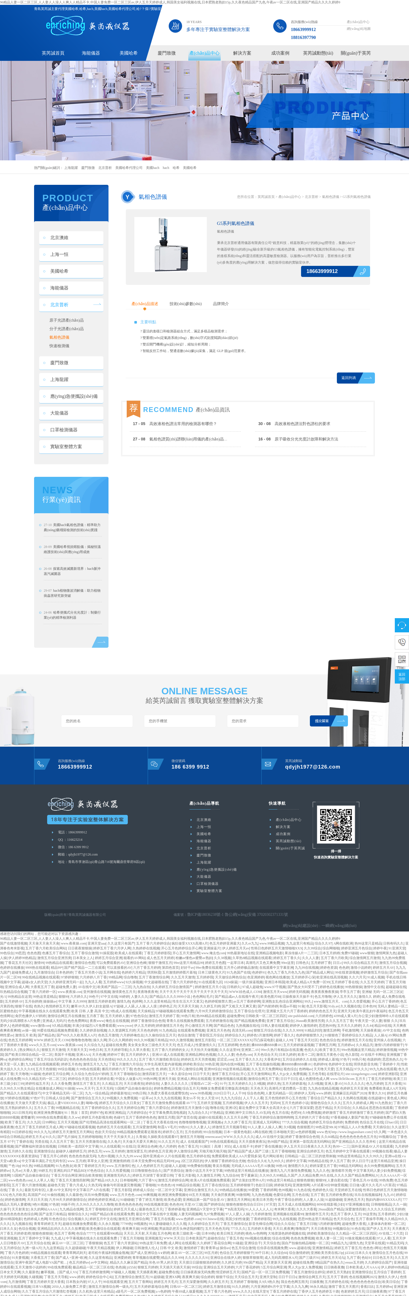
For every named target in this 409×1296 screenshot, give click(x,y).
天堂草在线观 (374, 1235)
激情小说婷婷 (360, 960)
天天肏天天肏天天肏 (44, 936)
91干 (223, 1076)
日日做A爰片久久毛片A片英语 (372, 1177)
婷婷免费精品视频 (167, 1081)
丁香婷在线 (24, 1134)
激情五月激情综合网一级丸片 (110, 1279)
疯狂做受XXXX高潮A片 (190, 936)
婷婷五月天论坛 (333, 1250)
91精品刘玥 (313, 1023)
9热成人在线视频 (123, 1003)
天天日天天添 (37, 1192)
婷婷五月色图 (215, 955)
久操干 (5, 1202)
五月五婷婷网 (228, 1037)
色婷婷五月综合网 (55, 1066)
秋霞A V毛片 (167, 1119)
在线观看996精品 (109, 1226)
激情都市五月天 (317, 1206)
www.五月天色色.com (125, 1187)
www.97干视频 (275, 979)
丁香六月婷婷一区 (42, 984)
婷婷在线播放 (142, 1293)
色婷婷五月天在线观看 (114, 1119)
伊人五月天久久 (345, 989)
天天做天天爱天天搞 (30, 1095)
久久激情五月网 (208, 1168)
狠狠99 (64, 989)
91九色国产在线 (239, 965)
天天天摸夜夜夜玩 (252, 1134)
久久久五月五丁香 (339, 1013)
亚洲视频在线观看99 (288, 1206)
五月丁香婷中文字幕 (33, 1231)
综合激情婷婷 (299, 1245)
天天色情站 (106, 1052)
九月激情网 (16, 1274)
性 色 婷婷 (159, 1061)
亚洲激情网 (301, 1177)
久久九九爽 (299, 1279)
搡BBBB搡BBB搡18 (266, 1037)
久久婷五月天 (218, 1274)
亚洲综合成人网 (17, 979)
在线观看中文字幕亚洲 (276, 960)
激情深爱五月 (136, 1144)
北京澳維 (55, 237)
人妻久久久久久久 (175, 1076)
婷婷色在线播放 (331, 979)
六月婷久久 (78, 989)
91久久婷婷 (240, 1279)
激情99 (39, 955)
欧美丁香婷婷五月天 (89, 1158)
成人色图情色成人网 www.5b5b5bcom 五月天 (332, 1071)
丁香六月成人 (76, 1177)
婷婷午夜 (380, 941)
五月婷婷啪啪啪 (90, 1129)
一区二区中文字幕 (168, 1182)
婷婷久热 (274, 1076)
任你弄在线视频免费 (272, 1240)
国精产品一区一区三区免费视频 (265, 1264)
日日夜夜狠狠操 (80, 941)
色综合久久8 (256, 1153)
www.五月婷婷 (114, 1144)
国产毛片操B (67, 1129)
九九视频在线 (22, 1216)
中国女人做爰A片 (128, 1071)
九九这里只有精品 (299, 936)
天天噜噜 (22, 1066)
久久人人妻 (310, 950)
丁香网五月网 (325, 1037)
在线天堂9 (260, 1284)
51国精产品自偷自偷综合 (133, 1081)
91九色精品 (167, 1023)
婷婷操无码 (282, 1177)
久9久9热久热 (269, 1274)
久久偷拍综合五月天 (160, 1028)
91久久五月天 (168, 1134)
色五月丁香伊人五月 (345, 1206)
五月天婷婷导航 (116, 1042)
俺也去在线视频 (117, 1013)
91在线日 (129, 1139)
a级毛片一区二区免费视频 (135, 1284)
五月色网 (164, 1226)
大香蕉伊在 (272, 1052)
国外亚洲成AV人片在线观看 (372, 1139)
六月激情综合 (362, 1289)
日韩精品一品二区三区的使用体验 (310, 1148)
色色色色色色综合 (83, 1052)
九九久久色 (320, 1163)
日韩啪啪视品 (381, 1197)
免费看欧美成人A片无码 (387, 1081)
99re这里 (287, 955)
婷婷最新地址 (120, 1086)
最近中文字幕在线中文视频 (156, 1206)
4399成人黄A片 (345, 1008)
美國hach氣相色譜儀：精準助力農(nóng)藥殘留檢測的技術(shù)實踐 (72, 530)
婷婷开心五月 (172, 1124)
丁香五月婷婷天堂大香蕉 (45, 1274)
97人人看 (384, 1231)
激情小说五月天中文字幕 (204, 1163)
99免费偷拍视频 (199, 1158)
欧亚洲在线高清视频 (331, 970)
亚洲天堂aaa (96, 936)
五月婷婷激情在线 (219, 1013)
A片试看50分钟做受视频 (329, 1177)
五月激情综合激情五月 (131, 1269)
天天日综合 (341, 1100)
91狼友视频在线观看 (360, 1231)
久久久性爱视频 (118, 1163)
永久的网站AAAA (44, 1202)
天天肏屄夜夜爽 (223, 1187)
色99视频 (285, 1182)
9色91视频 (39, 1197)
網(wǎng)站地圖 (359, 29)
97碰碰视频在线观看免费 (174, 1003)
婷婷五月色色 (71, 1057)
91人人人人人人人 (259, 1202)
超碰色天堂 (55, 1177)
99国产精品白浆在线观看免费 (112, 1206)
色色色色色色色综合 (365, 1274)
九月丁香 (353, 1250)
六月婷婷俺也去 (132, 1028)
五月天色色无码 (217, 1221)
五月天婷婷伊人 (138, 1047)
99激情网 (243, 1187)
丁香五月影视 (185, 1168)
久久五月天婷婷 (372, 974)
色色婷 (344, 960)
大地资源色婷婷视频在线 (286, 1226)
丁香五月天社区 (306, 1032)
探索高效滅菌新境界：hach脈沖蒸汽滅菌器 (72, 574)
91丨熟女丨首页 (76, 1105)
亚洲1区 (231, 1100)
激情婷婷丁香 (193, 1240)
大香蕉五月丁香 (42, 979)
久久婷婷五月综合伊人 (164, 1289)
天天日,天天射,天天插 (140, 1226)
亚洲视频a (214, 1115)
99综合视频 (66, 1061)
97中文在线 (109, 989)
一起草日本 (235, 955)
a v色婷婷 (163, 1284)
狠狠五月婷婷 (147, 1260)
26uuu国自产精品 (331, 1202)
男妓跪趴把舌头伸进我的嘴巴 (181, 1221)
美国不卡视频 (64, 1047)
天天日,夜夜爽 (283, 1221)
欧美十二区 (306, 1047)
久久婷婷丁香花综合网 (214, 1235)
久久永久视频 (108, 1216)
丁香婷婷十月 (389, 1057)
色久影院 (352, 1047)
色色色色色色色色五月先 (358, 1129)
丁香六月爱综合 (157, 1100)
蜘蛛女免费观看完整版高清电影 (225, 1081)
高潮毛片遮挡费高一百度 (287, 1081)
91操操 (69, 1081)
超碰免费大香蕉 (354, 1216)
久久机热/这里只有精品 (96, 1284)
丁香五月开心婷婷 (53, 1148)
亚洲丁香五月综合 (280, 1013)
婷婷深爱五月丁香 (323, 1158)
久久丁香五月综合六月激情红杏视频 (49, 1284)
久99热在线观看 (88, 1061)
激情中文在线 (374, 979)
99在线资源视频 (347, 965)
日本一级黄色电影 (237, 1124)
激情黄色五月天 (124, 984)
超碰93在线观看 (210, 1110)
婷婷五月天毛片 (166, 1274)
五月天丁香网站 (140, 1274)
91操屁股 (106, 945)
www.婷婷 (323, 1086)
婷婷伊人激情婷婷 (303, 1018)
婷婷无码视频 (299, 984)
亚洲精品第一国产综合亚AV (204, 1192)
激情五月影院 (205, 1032)
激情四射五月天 (154, 1066)
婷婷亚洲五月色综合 (356, 941)
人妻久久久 (139, 989)
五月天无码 (104, 1081)
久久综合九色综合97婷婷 (89, 1066)
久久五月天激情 (183, 970)
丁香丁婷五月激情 (148, 1192)
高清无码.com (242, 1023)
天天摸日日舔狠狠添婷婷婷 (199, 1255)
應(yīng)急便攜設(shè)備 (70, 399)
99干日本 (262, 1245)
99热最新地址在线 (240, 945)
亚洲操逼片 (211, 941)
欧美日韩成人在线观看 (97, 1289)
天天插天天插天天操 (174, 1260)
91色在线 (358, 1221)
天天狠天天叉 (77, 1042)
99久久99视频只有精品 (151, 1032)
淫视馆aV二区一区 (204, 1076)
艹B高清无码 (234, 1202)
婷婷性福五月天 (37, 1076)
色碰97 (119, 1110)
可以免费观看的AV (110, 955)
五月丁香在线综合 (215, 1177)
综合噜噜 (130, 970)
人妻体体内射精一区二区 (386, 1216)
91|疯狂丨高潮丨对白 (215, 1139)
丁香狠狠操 (93, 1235)
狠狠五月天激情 (53, 1042)
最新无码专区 (34, 1182)
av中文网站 (99, 1255)
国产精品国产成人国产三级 (249, 1144)
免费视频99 (123, 1289)
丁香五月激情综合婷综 (308, 1264)
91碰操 (35, 1066)
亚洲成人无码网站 (266, 1115)
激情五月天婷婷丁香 (164, 1008)
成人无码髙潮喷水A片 (281, 1250)
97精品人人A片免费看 (354, 1119)
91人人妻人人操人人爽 (265, 1119)
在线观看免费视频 (191, 1023)
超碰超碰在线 (396, 979)
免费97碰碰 (349, 945)
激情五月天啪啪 (192, 1129)
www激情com (40, 1018)
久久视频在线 (350, 999)
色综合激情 (186, 1028)
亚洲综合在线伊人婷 (225, 1250)
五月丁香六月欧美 (334, 950)
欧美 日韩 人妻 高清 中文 (90, 1003)
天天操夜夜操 (370, 1023)
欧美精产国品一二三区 (114, 979)
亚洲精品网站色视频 (200, 1047)
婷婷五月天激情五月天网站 (72, 1124)
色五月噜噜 (322, 989)
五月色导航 (316, 1066)
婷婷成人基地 (328, 1052)
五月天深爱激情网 (192, 1274)
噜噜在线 (217, 1100)
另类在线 (41, 1134)
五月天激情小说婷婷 (30, 1260)
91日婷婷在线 (22, 1124)
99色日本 (96, 1042)
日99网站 (49, 1115)
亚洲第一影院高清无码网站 (309, 1134)
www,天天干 (85, 1081)
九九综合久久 (198, 1105)
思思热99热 (327, 1018)
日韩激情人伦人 (146, 1240)
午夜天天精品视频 (100, 1240)
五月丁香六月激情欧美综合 (159, 1052)
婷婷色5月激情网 (259, 1028)
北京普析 (105, 168)
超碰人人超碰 (175, 1158)
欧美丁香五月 (329, 1042)
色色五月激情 (108, 1028)
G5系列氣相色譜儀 (357, 197)
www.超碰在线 (300, 1240)
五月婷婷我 (204, 970)
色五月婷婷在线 (198, 1148)
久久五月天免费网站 (266, 1061)
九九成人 (57, 1231)
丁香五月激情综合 (233, 1216)
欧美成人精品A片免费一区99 (308, 974)
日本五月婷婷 (329, 945)
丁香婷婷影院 (261, 1211)
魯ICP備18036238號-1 (203, 918)
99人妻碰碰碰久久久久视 (167, 1216)
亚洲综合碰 (24, 1293)
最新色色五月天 (151, 1202)
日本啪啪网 (128, 1173)
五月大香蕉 (393, 1076)
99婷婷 (124, 989)
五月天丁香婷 (337, 1269)
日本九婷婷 (287, 1047)
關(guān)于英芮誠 (290, 852)
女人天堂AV (210, 1090)
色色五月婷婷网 (20, 1032)
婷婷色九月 (237, 1293)
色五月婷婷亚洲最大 (224, 936)
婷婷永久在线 (307, 1289)
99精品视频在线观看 (45, 1245)
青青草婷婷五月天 (47, 1216)
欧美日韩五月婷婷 (230, 1226)
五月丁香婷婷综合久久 (98, 1100)
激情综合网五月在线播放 (66, 1008)
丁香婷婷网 (268, 1182)
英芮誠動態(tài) (318, 53)
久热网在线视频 (355, 1090)
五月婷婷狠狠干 (242, 1177)
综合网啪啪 (330, 941)
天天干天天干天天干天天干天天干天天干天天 (193, 984)
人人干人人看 (253, 1090)
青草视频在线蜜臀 (146, 1250)
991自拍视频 (212, 1124)
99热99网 (150, 1071)
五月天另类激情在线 (90, 1134)
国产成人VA (68, 1264)
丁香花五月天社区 (18, 955)
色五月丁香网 (64, 1226)
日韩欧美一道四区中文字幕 (78, 1139)
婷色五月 (95, 1144)
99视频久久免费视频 (122, 1090)
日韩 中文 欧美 (171, 1240)
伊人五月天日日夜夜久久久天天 (307, 1139)
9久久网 (379, 1124)
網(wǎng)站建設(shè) (307, 918)
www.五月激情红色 (120, 1158)
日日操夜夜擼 (376, 1284)
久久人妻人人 (200, 1119)
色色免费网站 (78, 1013)
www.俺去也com (213, 945)
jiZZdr (349, 1245)
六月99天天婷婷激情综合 (213, 1003)
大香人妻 (30, 1163)
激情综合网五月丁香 (263, 1071)
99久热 (27, 1158)
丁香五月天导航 (56, 1269)
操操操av (50, 994)
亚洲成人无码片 (54, 1013)
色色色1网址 (372, 1240)
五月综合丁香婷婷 (387, 1264)
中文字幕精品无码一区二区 (62, 1086)
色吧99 (296, 1105)
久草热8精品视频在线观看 (252, 950)
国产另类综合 (173, 1163)
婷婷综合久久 (235, 1028)
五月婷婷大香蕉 (259, 1221)
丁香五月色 (234, 1231)
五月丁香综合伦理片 (249, 1003)
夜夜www (97, 1013)
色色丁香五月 (188, 1139)
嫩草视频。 (49, 1264)
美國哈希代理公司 (129, 168)
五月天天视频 (67, 1115)
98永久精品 (318, 1279)
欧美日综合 (390, 1274)
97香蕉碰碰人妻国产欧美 (349, 1110)
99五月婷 (211, 1245)
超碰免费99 (235, 1008)
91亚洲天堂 (397, 941)
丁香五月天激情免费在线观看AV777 (168, 1095)
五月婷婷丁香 (321, 955)
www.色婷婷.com (188, 1211)
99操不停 (67, 1197)
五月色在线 (300, 1187)
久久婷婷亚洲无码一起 (66, 974)
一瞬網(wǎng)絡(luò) (341, 918)
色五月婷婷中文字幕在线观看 (348, 1144)
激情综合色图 (84, 955)
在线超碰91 (376, 1090)
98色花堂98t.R (325, 1119)
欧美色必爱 (172, 1192)
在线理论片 (335, 1066)
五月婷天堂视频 (209, 1095)
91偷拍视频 (55, 1187)
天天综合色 (271, 1235)
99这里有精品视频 (236, 1061)
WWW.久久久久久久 (238, 1129)
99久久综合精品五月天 (360, 955)
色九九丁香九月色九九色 (286, 965)
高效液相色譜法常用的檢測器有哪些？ (175, 424)
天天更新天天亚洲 (277, 1255)
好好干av (187, 960)
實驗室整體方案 (62, 450)
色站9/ (366, 1250)
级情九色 (356, 1235)
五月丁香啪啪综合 (98, 1202)
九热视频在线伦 (248, 1018)
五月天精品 (344, 1061)
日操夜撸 (316, 1274)
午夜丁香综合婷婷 (288, 1192)
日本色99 (369, 999)
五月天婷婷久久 (240, 1076)
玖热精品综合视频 (13, 984)
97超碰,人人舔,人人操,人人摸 (135, 999)
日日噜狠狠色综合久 (146, 1163)
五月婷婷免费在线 (339, 1187)
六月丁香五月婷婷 (146, 960)
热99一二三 (341, 1139)
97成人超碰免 (252, 979)
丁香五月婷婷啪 (380, 1071)
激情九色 (123, 994)
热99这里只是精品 (368, 936)
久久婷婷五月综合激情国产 (172, 979)
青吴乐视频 (220, 1158)
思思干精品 (323, 1100)
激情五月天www (275, 984)
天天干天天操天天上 (118, 1129)
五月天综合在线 (38, 1235)
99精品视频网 (44, 1158)
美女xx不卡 (191, 1090)
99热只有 (188, 1008)
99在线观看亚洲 (115, 1274)
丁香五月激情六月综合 (125, 1057)
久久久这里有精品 (157, 994)
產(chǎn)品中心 (358, 22)
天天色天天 (258, 1081)
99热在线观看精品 (223, 1134)
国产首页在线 (186, 1110)
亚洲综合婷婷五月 (310, 1144)
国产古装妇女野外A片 (248, 1173)
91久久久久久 (354, 1076)
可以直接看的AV (119, 960)
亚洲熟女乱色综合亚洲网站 (282, 994)
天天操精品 (146, 1003)
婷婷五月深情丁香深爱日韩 (152, 1168)
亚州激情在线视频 (96, 984)
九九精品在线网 (71, 1202)
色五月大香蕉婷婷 (388, 1289)
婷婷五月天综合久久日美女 (119, 1095)
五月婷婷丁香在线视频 (52, 1293)
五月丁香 (317, 1187)
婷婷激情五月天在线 (356, 1032)
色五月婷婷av (79, 1255)
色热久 (39, 999)
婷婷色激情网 (15, 1192)
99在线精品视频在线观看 (40, 970)
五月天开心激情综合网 (185, 1061)
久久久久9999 (292, 1023)
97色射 (54, 1197)
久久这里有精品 (100, 1250)
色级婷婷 (374, 1052)
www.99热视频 (200, 1086)
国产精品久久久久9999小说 (170, 989)
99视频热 (140, 1216)
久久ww (74, 1110)
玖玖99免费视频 (96, 1187)
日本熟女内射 (76, 1274)
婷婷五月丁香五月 (348, 1240)
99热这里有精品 (349, 1148)
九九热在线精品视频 (323, 1081)
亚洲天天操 (166, 1071)
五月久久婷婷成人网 (358, 1095)
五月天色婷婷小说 (295, 1095)
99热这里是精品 (45, 989)
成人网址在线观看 (181, 1235)
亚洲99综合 (212, 1061)
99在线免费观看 (59, 1260)
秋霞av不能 (287, 999)
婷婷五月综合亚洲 (108, 950)
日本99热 (208, 1226)
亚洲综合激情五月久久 (201, 1182)
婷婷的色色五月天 (322, 1003)
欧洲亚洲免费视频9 (48, 1105)
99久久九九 (42, 1124)
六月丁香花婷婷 (247, 1260)
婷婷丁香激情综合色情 (148, 1013)
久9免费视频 (311, 1105)
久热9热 (140, 1289)
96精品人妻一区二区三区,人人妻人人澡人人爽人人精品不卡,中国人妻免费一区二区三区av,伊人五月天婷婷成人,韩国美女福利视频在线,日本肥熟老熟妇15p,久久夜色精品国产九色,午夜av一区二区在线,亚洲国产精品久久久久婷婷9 (170, 2)
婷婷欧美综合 (193, 1057)
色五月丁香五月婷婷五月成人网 (39, 1119)
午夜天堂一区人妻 (368, 1013)
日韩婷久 (234, 979)
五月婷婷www (113, 974)
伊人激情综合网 (185, 1144)
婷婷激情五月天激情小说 (189, 1100)
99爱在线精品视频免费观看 (57, 1023)
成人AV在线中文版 (269, 1129)
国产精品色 (46, 1028)
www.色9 (323, 1124)
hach (166, 168)
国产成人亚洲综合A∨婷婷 (150, 1245)
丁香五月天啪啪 (131, 1231)
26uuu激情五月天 (233, 1289)
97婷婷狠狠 (69, 970)
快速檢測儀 (59, 349)
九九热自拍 (141, 979)
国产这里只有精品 (52, 1206)
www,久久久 (242, 1284)
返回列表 (348, 378)
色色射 (244, 1037)
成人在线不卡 (243, 1139)
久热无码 (95, 1177)
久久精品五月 (112, 1076)
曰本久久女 (8, 1221)
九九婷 (75, 1293)
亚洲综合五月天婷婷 (218, 1260)
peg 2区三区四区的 (189, 1153)
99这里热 (369, 1206)
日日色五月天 (383, 1250)
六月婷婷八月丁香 (93, 970)
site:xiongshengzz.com (361, 1066)
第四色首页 (170, 960)
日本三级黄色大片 (211, 965)
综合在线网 (280, 1231)
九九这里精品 (53, 1240)
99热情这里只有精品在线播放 (246, 1163)
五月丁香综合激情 (84, 945)
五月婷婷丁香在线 (344, 974)
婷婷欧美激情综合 (320, 1226)
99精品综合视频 (188, 1177)
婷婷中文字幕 (296, 1153)
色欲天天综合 (105, 1124)
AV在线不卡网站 (372, 1047)
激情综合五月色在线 (387, 1245)
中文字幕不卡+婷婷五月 (60, 1289)
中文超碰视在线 (156, 974)
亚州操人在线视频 (387, 1032)
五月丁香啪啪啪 (283, 1144)
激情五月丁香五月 (86, 1076)
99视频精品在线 (68, 1100)
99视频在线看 (382, 1144)
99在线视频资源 (156, 1197)
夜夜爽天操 (130, 1221)
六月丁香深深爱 (301, 1100)
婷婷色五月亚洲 (160, 1144)
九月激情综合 (44, 965)
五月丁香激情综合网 (154, 970)
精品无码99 (165, 1153)
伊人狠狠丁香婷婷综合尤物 (224, 1153)
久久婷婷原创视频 (93, 1023)
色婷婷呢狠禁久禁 (218, 994)
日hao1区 (391, 1115)
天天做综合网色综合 (230, 970)
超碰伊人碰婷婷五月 (71, 1144)
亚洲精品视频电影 (269, 945)
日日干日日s (287, 1269)
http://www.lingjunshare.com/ (351, 1124)
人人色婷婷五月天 (150, 1158)
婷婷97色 (96, 1105)
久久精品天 (364, 1037)
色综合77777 (85, 1226)
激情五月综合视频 (392, 955)
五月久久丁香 (44, 1100)
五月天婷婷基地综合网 (151, 1279)
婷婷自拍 (152, 1076)
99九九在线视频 (284, 1211)
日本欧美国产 (195, 1231)
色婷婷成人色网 (35, 1211)
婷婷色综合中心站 (99, 1269)
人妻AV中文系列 (58, 1182)
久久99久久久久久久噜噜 (95, 1197)
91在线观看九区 (210, 974)
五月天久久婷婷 (349, 1018)
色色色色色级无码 (82, 1148)
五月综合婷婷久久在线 (299, 1052)
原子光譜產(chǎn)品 (66, 321)
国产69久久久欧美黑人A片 (77, 1028)
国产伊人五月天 (378, 1221)
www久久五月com (42, 1037)
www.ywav (124, 1018)
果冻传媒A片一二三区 (301, 945)
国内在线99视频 (232, 1057)
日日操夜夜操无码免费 (197, 1264)
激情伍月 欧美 (25, 1028)
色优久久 (311, 1042)
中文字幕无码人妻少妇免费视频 (377, 1163)
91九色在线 (302, 1182)
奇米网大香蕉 (284, 1202)
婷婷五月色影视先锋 (97, 1110)
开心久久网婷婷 (120, 1032)
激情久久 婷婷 (369, 989)
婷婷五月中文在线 (103, 1211)
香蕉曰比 (367, 1279)
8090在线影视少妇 (330, 1197)
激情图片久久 (298, 1158)
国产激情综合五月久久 (88, 1090)
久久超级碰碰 (75, 1240)
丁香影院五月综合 (209, 1028)
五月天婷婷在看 (102, 1071)
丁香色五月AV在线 (363, 1173)
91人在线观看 (110, 1139)
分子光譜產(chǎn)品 (66, 330)
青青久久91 (376, 1086)
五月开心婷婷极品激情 (241, 960)
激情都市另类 (341, 1163)
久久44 (368, 1018)
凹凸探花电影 (263, 1032)
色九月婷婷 (374, 1076)
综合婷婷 (207, 1269)
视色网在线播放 (277, 970)
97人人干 (94, 1274)
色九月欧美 (17, 1187)
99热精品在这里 (20, 989)
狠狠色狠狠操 (42, 1226)
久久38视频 (222, 950)
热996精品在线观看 (210, 1008)
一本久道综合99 (179, 1066)
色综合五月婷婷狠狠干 (237, 1245)
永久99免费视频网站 (379, 1158)
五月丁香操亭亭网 (369, 1211)
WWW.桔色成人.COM (245, 984)
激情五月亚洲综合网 (133, 1211)
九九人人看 (93, 974)
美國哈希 (129, 53)
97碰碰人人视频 (123, 1264)
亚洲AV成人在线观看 (168, 1047)
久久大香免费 (61, 1076)
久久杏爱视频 (359, 994)
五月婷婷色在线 (337, 1274)
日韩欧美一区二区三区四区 (265, 1008)
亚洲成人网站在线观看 (194, 1071)
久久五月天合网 (235, 1110)
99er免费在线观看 (208, 960)
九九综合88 (230, 1168)
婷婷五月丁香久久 (287, 950)
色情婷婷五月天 (57, 999)
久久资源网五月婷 (121, 1023)
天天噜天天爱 (324, 1061)
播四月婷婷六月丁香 (117, 1061)
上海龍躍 (71, 168)
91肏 (301, 999)
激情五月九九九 (95, 1057)
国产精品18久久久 (104, 1173)
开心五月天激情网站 (255, 1066)
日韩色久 (302, 955)
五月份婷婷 (33, 994)
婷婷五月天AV (383, 960)
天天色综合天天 (265, 1047)
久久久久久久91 (197, 1250)
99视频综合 (387, 1129)
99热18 (281, 1158)
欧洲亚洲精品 (115, 1105)
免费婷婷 (351, 1115)
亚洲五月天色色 (218, 1023)
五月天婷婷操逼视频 (298, 1037)
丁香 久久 (15, 1182)
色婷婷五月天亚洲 (353, 1081)
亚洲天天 (344, 1003)
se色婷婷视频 (305, 1124)
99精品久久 (190, 1293)
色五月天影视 (316, 999)
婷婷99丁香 (115, 1047)
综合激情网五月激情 (364, 950)
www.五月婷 (76, 1153)
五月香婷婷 (386, 1206)
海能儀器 (91, 53)
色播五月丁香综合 (55, 945)
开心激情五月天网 (198, 1018)
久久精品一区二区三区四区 (356, 1226)
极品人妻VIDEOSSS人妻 (65, 1095)
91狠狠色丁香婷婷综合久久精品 (348, 1028)
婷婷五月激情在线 (216, 1279)
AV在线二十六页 (390, 1226)
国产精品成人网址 (319, 965)
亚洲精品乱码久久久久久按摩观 (61, 1221)
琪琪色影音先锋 (365, 1057)
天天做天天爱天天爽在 (139, 1134)
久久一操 (399, 1197)
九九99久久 (275, 1153)
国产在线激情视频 (13, 936)
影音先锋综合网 (261, 1216)
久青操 (141, 1129)
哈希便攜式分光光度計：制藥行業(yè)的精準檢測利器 (72, 618)
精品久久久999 (172, 1250)
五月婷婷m (384, 1279)
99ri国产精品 (252, 1255)
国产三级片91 (309, 1250)
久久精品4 (360, 1100)
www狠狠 (367, 945)
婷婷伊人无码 (304, 1086)
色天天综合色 (343, 1211)
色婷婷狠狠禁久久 (309, 1028)
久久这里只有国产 (121, 936)
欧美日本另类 (263, 1192)
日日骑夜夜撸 (334, 1260)
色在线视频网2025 (362, 1269)
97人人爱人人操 (237, 1206)
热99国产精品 (277, 1134)
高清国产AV (37, 1187)
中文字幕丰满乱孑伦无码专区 (44, 1153)
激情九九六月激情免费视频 (290, 1163)
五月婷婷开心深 (303, 970)
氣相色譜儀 (59, 340)
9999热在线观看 (37, 960)
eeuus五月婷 (354, 1255)
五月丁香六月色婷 (217, 1284)
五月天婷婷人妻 (117, 1008)
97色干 (345, 1052)
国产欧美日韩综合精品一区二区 (29, 1047)
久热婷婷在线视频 (146, 941)
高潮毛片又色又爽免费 (263, 955)
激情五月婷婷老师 (101, 994)
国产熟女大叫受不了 (302, 979)
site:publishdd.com (301, 1008)
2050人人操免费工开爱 (69, 1279)
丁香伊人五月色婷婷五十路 (318, 1284)
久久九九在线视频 (167, 1090)
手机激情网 (350, 1023)
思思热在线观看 (381, 1100)
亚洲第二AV (250, 1042)
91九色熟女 (383, 1095)
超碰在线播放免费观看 (79, 1216)
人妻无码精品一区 (279, 1086)
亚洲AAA (83, 1047)
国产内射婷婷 (268, 999)
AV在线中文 (87, 979)
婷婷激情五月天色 (169, 1018)
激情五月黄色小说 (329, 1047)
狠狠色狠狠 (305, 1173)
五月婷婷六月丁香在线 (312, 1110)
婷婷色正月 (167, 999)
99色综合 (7, 945)
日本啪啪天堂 (283, 1124)
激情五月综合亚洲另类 (54, 950)
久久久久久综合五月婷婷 (386, 1202)
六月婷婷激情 (261, 1206)
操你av (225, 1240)
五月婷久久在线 (20, 1144)
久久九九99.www (128, 1148)
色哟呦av (305, 1061)
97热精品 (217, 1105)
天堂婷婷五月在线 (348, 1182)
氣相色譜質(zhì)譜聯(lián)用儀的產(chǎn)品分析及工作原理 (192, 439)
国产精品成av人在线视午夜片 (237, 989)
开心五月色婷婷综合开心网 (181, 941)
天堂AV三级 (193, 1197)
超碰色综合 (215, 1231)
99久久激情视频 (181, 1032)
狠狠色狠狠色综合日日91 (245, 1197)
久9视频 (259, 1076)
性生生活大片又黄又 (187, 994)
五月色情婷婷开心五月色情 (285, 1090)
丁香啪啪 (149, 1177)
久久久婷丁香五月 (237, 1115)
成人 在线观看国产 (194, 1134)
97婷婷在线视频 (17, 1090)
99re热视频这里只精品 (358, 1042)
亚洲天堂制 (268, 1269)
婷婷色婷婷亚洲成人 (103, 1192)
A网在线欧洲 (343, 936)
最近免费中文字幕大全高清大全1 (263, 1100)
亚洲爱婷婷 (122, 1250)
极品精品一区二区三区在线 (93, 1260)
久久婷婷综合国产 (378, 1255)
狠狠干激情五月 (160, 955)
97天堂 (271, 1197)
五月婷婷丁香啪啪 (243, 1274)
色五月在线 (280, 1105)
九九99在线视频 (307, 960)
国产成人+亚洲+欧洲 (71, 1250)
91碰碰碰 (127, 1192)
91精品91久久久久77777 (201, 1289)
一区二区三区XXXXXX (234, 1032)
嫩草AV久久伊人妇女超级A (91, 999)
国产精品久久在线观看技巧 (20, 1086)
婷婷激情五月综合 (374, 965)
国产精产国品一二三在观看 (84, 960)
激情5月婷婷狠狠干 (388, 1037)
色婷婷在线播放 (12, 960)
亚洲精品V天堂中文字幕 (204, 1202)
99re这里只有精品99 (188, 955)
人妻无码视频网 (190, 1206)
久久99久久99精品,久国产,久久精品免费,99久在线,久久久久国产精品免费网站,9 (319, 1168)
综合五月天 (190, 1081)
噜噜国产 (302, 1221)
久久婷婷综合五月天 (203, 1216)
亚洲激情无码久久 (117, 1168)
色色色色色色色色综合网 (18, 1206)
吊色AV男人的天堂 (163, 1255)
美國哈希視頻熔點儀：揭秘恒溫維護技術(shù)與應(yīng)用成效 (72, 552)
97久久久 (361, 1061)
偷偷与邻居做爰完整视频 (122, 1177)
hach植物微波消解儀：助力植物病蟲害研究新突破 (72, 596)
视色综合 (290, 1061)
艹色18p (14, 1158)
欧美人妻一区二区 (329, 1231)
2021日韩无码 (22, 1105)
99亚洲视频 (149, 1221)
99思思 (20, 945)
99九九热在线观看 (383, 1061)
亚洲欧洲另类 (30, 1289)
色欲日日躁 (263, 1177)
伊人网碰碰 (124, 1240)
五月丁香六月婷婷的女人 (170, 1042)
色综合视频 (27, 1221)
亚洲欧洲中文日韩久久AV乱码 (247, 1105)
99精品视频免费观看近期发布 (139, 1124)
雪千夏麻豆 (249, 1168)
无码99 (275, 1095)
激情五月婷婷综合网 (173, 1173)
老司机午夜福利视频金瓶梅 (108, 1245)
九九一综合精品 (97, 1086)
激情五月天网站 (239, 1192)
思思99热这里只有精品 (315, 1211)
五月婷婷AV (14, 994)
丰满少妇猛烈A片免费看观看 (94, 1018)
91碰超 (238, 1235)
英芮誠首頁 (53, 53)
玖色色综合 (57, 1211)
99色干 (94, 989)
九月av (17, 1163)
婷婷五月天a (34, 1129)
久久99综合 (312, 941)
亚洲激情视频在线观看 (229, 1071)
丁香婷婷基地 (174, 1202)
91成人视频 (375, 970)
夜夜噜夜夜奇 (147, 984)
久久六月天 (357, 970)
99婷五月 (45, 1163)
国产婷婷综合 (214, 1197)
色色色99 (176, 1197)
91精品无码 (395, 1235)
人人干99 (238, 1086)
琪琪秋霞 (154, 965)
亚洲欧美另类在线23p (327, 1245)
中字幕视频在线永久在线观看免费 (44, 1003)
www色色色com (20, 1173)
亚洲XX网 (172, 1269)
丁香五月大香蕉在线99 (160, 1115)
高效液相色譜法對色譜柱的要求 (294, 424)
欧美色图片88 (270, 989)
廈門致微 (167, 53)
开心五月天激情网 (186, 945)
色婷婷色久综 (322, 1182)
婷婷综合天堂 (78, 1071)
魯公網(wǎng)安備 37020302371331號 (247, 918)
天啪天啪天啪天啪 (212, 1144)
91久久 (50, 1129)
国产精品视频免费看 (249, 1013)
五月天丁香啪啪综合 (125, 1066)
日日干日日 (288, 1071)
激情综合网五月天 (311, 1269)
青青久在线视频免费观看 (185, 1013)
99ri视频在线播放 (257, 1231)
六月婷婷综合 (137, 1105)
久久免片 (114, 1134)
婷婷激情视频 (386, 1042)
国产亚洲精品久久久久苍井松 (354, 1134)
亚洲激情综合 (44, 1144)
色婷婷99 (320, 1057)
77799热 (126, 1216)
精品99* (57, 960)
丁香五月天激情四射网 (72, 1173)
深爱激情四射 (355, 1202)
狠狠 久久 (390, 1013)
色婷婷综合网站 (20, 1052)
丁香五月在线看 (162, 1211)
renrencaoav (213, 1129)
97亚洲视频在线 (357, 1197)
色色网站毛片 (203, 989)
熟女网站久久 (29, 1042)
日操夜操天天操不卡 (297, 989)
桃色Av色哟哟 (255, 1226)
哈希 (176, 168)
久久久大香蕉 (306, 1202)
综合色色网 (255, 1086)
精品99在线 (382, 1018)
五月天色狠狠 (46, 1061)
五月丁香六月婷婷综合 (153, 936)
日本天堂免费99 (143, 1153)
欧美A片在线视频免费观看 (210, 1173)
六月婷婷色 (323, 1008)
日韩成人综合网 (57, 1090)
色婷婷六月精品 (133, 965)
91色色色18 (165, 1177)
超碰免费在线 (168, 1264)
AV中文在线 (391, 1023)
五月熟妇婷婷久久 (18, 1100)
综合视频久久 (78, 1211)
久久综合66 (278, 1245)
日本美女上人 (83, 950)
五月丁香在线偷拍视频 (263, 1057)
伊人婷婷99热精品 (22, 950)
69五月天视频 (199, 1187)
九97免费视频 (213, 1206)
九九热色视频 (261, 1187)
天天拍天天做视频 (204, 1042)
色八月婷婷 (167, 1139)
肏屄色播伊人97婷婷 (30, 1008)
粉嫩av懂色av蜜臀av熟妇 (194, 950)
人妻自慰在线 (337, 1173)
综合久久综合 (284, 1216)
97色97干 (37, 1090)
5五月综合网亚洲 (274, 1260)
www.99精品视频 (271, 936)
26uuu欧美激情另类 (309, 1013)
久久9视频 (315, 1076)
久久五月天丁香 (62, 1134)
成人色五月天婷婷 (160, 950)
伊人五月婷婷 (144, 1018)
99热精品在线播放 (233, 1182)
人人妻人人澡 (313, 1192)
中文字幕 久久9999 (72, 994)
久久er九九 (249, 936)
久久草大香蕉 (139, 1042)
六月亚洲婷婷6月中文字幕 (270, 1279)
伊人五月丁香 (340, 1153)
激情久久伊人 (388, 1269)
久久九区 (34, 1115)
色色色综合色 (330, 1032)
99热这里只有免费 (153, 1235)
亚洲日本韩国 (274, 974)
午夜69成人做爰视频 (187, 1284)
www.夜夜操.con (70, 984)
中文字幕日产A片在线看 (91, 1182)
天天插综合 (381, 1119)
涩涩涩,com (225, 1052)
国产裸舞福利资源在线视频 (35, 1139)
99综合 (197, 1260)
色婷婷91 (259, 965)
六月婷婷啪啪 (340, 1289)
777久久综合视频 (294, 1115)
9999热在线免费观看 (51, 1110)
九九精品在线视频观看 (42, 1057)
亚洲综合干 (252, 1235)
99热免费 (386, 1173)
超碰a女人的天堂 (34, 974)
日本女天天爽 (10, 1264)
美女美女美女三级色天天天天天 (152, 1037)
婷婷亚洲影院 (388, 1066)
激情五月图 (166, 1110)
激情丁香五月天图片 (343, 1279)
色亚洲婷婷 (255, 970)
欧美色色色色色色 (128, 1197)
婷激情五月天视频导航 (229, 1119)
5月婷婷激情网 (329, 1216)
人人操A (380, 1028)
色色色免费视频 (302, 1231)
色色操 (120, 1260)
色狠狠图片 (305, 1119)
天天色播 (99, 1047)
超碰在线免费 (116, 1037)
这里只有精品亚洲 (384, 1153)
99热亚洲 (212, 1057)
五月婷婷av (345, 1037)
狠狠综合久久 (78, 1206)
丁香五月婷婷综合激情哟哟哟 (271, 1110)
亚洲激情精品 (322, 1240)
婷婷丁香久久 (284, 1028)
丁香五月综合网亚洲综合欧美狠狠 (76, 1168)
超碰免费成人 (22, 965)
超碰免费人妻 (66, 979)
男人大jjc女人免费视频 (289, 1066)
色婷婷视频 (20, 1018)
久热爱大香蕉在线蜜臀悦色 (167, 1086)
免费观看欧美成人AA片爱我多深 (236, 1148)
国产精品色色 (224, 1018)
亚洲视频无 (153, 1231)
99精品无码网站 (350, 1158)
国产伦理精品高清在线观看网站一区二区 (110, 1115)
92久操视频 (134, 974)
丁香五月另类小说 (88, 965)
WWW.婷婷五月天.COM (52, 1032)
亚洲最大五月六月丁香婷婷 (286, 1003)
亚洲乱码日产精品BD (69, 1163)
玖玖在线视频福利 (368, 1187)
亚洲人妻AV (333, 1076)
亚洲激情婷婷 (119, 1153)
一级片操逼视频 (251, 974)
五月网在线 (111, 965)
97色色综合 (138, 1008)
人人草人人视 (43, 1173)
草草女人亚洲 (97, 1153)
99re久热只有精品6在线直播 (281, 1042)
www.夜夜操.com (73, 936)
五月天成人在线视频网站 (296, 1197)
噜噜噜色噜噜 (81, 1032)
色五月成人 (185, 1037)
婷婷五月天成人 (125, 1202)
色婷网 (137, 994)
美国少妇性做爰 (237, 1211)
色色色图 (34, 945)
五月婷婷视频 (232, 1095)
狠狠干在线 (23, 999)
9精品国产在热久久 (329, 1255)
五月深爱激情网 (144, 1119)
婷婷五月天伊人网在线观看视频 (106, 1293)
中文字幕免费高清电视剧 (167, 1105)
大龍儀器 (55, 416)
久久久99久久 (372, 1148)
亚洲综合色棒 (136, 955)
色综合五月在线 (371, 1115)
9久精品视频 (61, 1018)
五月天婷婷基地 (294, 1076)
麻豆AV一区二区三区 (68, 1235)
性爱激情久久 (205, 1037)
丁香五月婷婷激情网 (94, 1264)
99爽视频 (150, 1187)
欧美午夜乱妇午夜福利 (369, 1003)
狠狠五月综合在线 (267, 1023)
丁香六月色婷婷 (17, 1245)
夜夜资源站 (29, 1148)
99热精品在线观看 (59, 955)
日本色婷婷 (64, 965)
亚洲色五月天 (354, 1192)
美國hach (152, 168)
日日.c (337, 955)
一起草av (145, 1090)
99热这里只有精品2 (280, 1173)
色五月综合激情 (243, 1240)
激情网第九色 (385, 945)
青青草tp (211, 1240)
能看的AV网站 (134, 950)
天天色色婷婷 (147, 1023)
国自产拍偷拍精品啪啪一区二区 (305, 1235)
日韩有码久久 (393, 936)
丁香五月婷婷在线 (283, 1284)
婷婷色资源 (328, 960)
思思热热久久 (392, 1052)
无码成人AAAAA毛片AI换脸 (252, 1158)
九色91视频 (105, 1148)
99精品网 (115, 970)
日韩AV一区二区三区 (186, 1279)
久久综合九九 (94, 1037)
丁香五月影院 (121, 1182)
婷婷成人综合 (143, 1182)
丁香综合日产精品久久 (324, 1090)
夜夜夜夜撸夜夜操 (324, 984)
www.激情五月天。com (331, 994)
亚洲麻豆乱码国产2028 (350, 1086)
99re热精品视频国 (166, 1293)
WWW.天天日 (173, 1231)
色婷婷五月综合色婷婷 (326, 1115)
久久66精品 (329, 1129)
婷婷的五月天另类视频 (198, 1052)
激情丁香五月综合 (225, 1066)
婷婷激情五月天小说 (210, 979)
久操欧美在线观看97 (162, 1129)
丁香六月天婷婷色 (183, 974)
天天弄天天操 (188, 999)
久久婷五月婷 (210, 999)
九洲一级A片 (31, 1240)
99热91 (183, 1119)
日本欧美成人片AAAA (362, 1260)
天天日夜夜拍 (134, 1076)
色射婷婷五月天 (353, 1284)
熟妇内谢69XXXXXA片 (383, 1192)
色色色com (244, 1047)
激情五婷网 (331, 1023)
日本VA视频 (41, 1279)
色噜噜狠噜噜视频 (192, 1115)
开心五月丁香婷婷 (385, 994)
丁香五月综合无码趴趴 (51, 1052)
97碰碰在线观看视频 (79, 1119)
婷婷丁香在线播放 (268, 1139)
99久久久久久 (126, 1052)
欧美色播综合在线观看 (103, 1221)
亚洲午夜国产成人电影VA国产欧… (41, 1255)
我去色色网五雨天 (294, 1274)
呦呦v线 (92, 1095)
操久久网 (100, 1032)
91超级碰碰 (333, 1192)
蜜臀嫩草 (27, 1110)
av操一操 (28, 1023)
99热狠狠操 (353, 979)
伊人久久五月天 (256, 1095)
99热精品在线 (318, 1153)
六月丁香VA (147, 1173)
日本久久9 (362, 1245)
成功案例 (280, 53)
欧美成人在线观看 (128, 945)
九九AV (389, 1187)
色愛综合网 (281, 1187)
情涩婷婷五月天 (228, 1264)
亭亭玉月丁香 (350, 984)
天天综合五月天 (246, 1269)
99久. (308, 994)
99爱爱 (253, 1182)
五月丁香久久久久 (248, 1052)
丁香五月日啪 (306, 1216)
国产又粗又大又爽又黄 (239, 999)
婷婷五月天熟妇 (338, 1264)
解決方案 (242, 53)
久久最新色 (74, 1187)
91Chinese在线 (213, 1211)
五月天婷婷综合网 (130, 1100)
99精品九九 (339, 1235)
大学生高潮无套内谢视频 (162, 1057)
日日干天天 (201, 1066)
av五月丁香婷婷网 (246, 994)
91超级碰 (157, 1269)
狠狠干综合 (224, 1269)
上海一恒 (55, 254)
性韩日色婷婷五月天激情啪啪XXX (276, 941)
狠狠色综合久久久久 (325, 1095)
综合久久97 (323, 936)
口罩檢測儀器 (60, 433)
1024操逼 (230, 974)
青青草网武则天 (74, 1245)
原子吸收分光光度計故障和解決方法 (298, 439)
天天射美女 (20, 1202)
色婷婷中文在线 (340, 1057)
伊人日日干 (360, 1153)
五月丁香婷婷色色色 (141, 1110)
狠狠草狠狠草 (253, 1250)
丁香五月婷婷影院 (157, 945)
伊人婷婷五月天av (235, 941)
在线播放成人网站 (49, 1081)
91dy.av (333, 999)
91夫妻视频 (20, 1250)
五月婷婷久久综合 (213, 1293)
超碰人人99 (284, 1032)
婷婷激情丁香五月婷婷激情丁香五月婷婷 (353, 1105)
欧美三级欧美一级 (186, 1226)
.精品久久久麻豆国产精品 (128, 1255)
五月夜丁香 (94, 1008)
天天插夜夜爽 (146, 1264)
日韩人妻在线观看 (274, 1018)
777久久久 (238, 1221)
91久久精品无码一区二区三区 (44, 1071)
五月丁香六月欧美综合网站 (45, 941)
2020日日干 (221, 1086)
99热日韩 (139, 1086)
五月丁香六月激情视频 (29, 1177)
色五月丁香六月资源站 (121, 1235)
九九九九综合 (231, 1090)
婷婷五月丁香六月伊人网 (112, 941)
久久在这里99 (229, 1042)
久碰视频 (35, 1269)
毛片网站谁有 (272, 1148)
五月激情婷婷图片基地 (179, 965)
